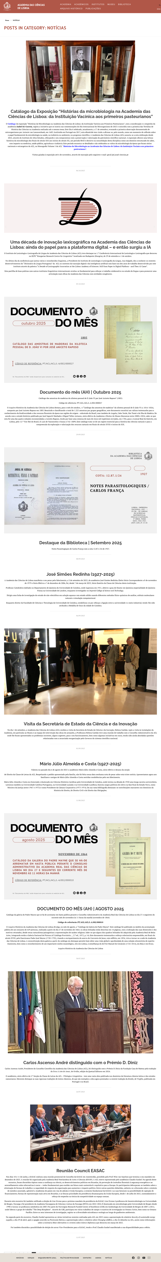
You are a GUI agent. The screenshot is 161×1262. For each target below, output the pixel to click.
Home (7, 20)
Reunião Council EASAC (80, 1170)
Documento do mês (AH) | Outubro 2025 (80, 392)
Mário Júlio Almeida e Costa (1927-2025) (80, 763)
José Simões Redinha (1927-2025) (80, 574)
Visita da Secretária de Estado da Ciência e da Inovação (80, 723)
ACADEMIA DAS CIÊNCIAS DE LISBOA (31, 6)
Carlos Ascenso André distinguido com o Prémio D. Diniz (80, 1062)
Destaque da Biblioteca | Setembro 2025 (80, 542)
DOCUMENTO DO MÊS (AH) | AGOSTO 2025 (80, 908)
